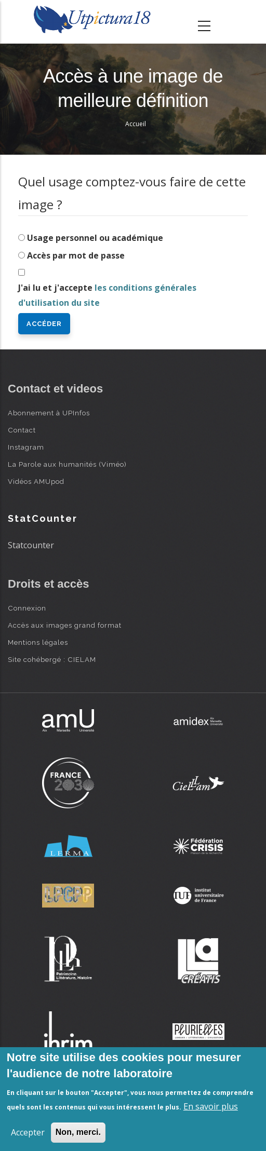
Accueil (135, 123)
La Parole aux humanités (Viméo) (67, 464)
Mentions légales (38, 642)
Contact (22, 430)
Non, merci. (78, 1132)
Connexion (27, 608)
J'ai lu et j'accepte (107, 295)
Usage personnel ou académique (95, 237)
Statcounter (31, 545)
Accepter (28, 1132)
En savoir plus (210, 1106)
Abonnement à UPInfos (49, 413)
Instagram (26, 447)
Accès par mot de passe (76, 255)
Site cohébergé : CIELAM (52, 659)
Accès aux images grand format (65, 625)
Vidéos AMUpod (36, 481)
